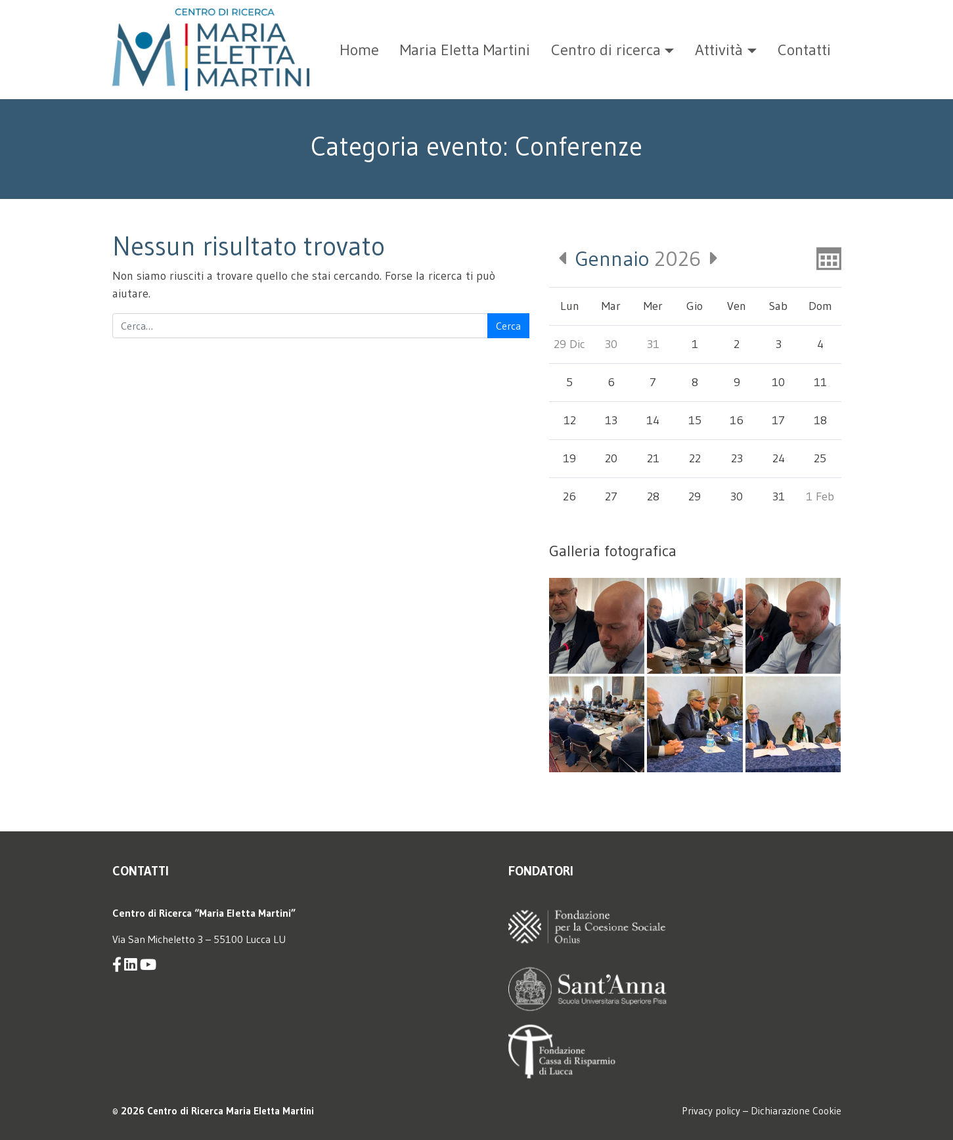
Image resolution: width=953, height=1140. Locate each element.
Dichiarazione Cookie (796, 1111)
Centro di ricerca (606, 49)
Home (359, 49)
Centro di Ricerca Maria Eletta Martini (230, 1111)
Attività (719, 49)
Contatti (804, 49)
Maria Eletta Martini (465, 49)
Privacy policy (711, 1111)
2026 (638, 258)
